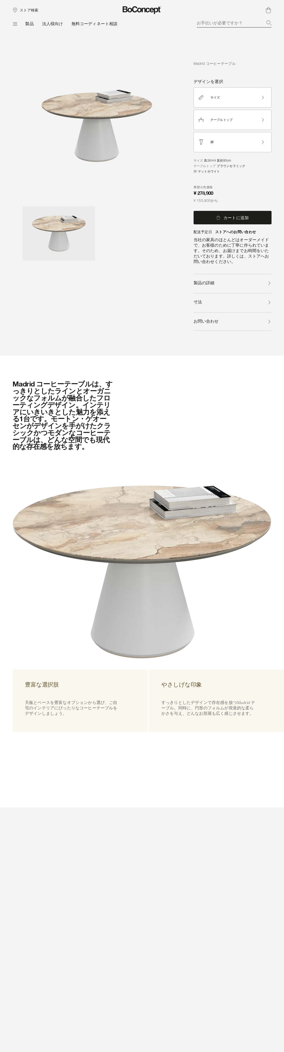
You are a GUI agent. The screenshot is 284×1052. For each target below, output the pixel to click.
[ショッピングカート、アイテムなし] (268, 10)
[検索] (269, 23)
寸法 (233, 302)
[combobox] (234, 22)
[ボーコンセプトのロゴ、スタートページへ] (142, 10)
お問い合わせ (233, 321)
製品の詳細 (233, 282)
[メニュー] (14, 24)
